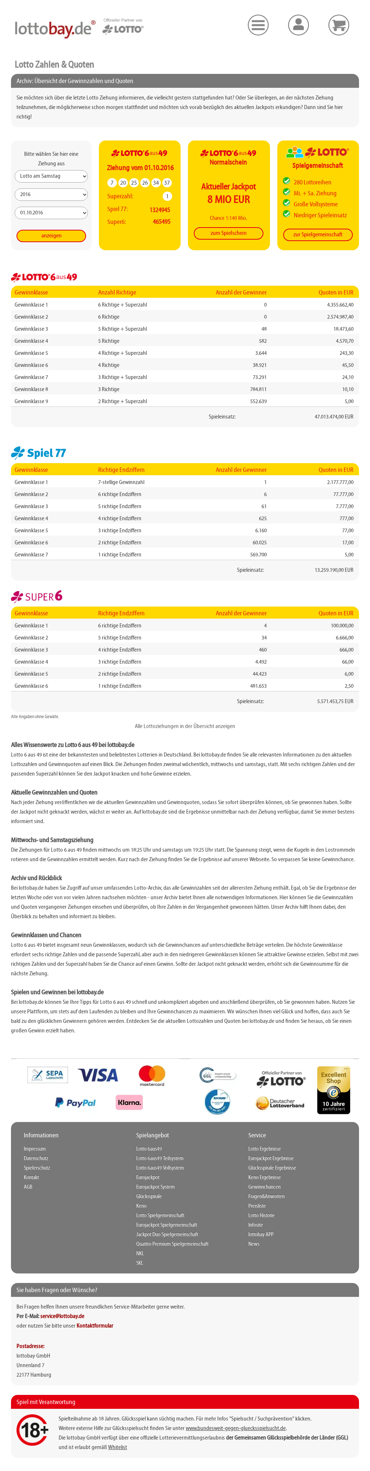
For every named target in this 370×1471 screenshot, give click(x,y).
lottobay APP (261, 1235)
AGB (28, 1187)
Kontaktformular (95, 1326)
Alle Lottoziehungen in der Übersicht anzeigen (185, 726)
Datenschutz (36, 1159)
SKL (139, 1263)
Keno (141, 1206)
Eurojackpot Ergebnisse (271, 1159)
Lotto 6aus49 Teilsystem (160, 1159)
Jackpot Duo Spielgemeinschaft (167, 1235)
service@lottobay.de (62, 1317)
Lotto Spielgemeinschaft (160, 1216)
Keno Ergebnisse (264, 1178)
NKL (140, 1254)
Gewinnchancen (264, 1187)
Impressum (35, 1149)
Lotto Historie (261, 1216)
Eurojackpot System (155, 1187)
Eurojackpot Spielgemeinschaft (166, 1225)
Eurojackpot (147, 1178)
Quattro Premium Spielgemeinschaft (172, 1244)
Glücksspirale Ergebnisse (272, 1168)
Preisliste (257, 1206)
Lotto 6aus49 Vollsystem (160, 1168)
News (253, 1244)
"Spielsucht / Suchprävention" (261, 1419)
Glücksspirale (149, 1197)
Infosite (255, 1225)
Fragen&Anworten (266, 1197)
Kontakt (31, 1178)
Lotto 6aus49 (149, 1149)
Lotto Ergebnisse (264, 1149)
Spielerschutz (37, 1168)
